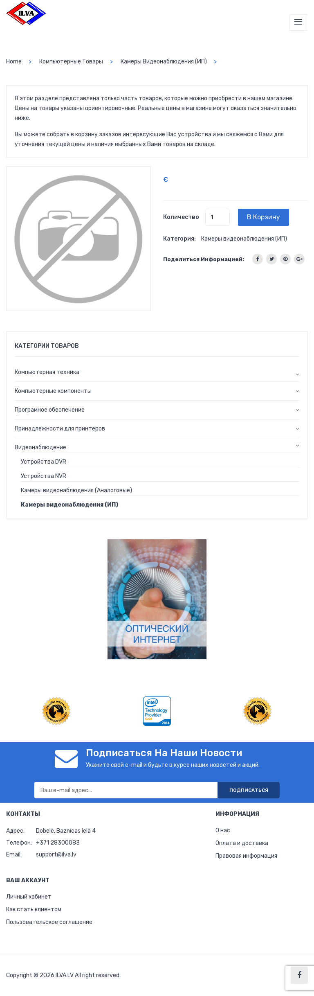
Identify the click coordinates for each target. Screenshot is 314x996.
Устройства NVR (43, 476)
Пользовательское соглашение (49, 922)
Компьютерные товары (71, 61)
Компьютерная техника (47, 372)
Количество (181, 217)
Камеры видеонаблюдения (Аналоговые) (76, 490)
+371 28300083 (58, 842)
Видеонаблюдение (40, 447)
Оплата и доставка (241, 843)
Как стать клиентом (33, 909)
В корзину (263, 217)
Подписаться (248, 790)
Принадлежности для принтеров (60, 428)
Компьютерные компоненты (53, 391)
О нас (222, 830)
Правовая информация (246, 855)
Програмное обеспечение (50, 409)
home (14, 61)
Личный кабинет (29, 896)
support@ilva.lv (56, 854)
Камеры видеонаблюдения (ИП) (164, 61)
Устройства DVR (43, 461)
